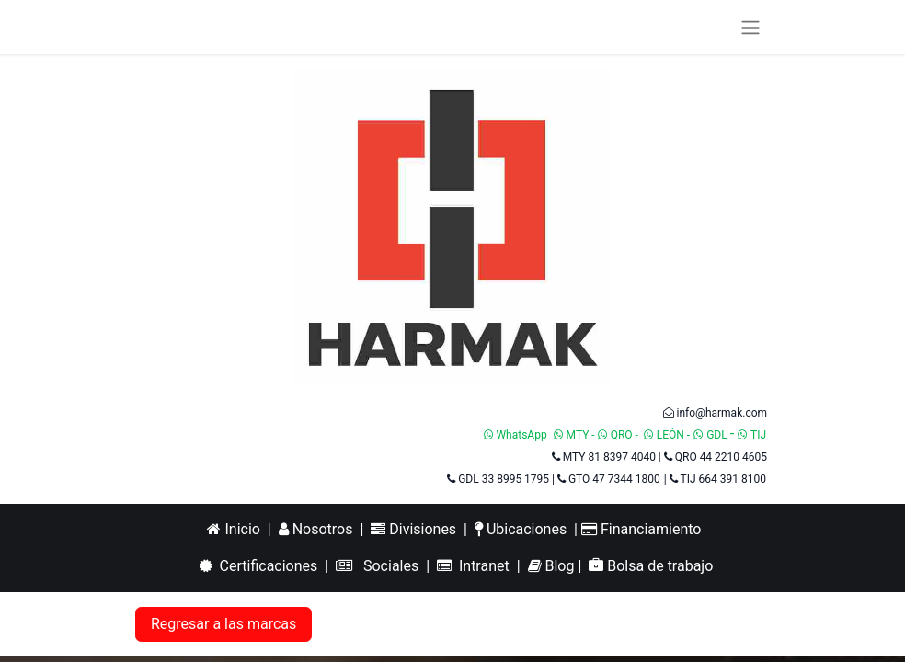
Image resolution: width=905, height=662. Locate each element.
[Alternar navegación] (750, 27)
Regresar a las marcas (223, 624)
